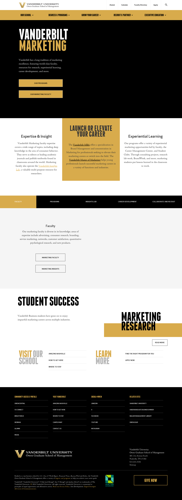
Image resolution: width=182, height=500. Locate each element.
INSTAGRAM (95, 428)
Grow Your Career (92, 15)
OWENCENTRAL (20, 403)
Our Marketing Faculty (40, 94)
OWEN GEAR (134, 422)
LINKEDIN (94, 403)
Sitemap (133, 465)
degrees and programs (62, 478)
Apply (155, 5)
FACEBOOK (95, 416)
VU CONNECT (19, 410)
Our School (27, 15)
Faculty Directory (140, 5)
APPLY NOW (129, 360)
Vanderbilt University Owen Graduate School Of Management (39, 6)
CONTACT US (57, 428)
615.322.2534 (135, 462)
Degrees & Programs (60, 15)
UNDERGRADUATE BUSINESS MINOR (142, 410)
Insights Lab (91, 202)
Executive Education (156, 15)
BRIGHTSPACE (19, 416)
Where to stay (55, 367)
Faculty (18, 202)
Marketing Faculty (50, 258)
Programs (54, 202)
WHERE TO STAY (58, 416)
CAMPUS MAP (57, 422)
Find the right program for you (139, 354)
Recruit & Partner (124, 15)
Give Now (150, 480)
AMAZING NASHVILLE (60, 403)
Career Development (127, 202)
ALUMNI (17, 428)
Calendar (124, 5)
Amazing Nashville (57, 354)
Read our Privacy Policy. (61, 486)
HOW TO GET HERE (59, 410)
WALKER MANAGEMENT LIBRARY (141, 416)
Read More (160, 343)
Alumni (112, 5)
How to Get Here (56, 360)
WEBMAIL (18, 422)
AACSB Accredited (109, 481)
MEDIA (17, 435)
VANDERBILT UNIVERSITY (138, 403)
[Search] (166, 5)
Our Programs (40, 83)
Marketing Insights (50, 269)
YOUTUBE (94, 422)
